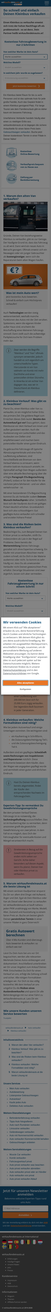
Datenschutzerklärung (14, 670)
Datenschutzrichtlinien (15, 673)
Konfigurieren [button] (25, 689)
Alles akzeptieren (25, 683)
